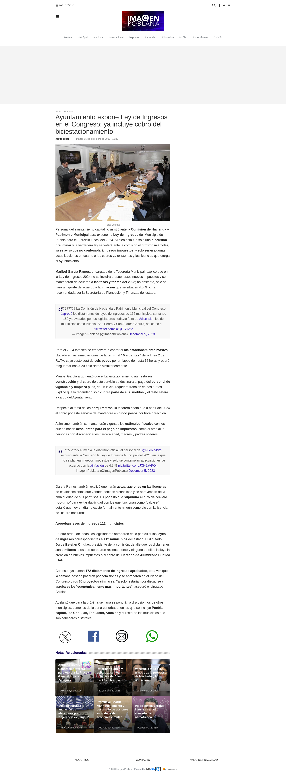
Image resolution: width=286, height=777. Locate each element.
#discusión (146, 319)
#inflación (97, 465)
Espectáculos (200, 37)
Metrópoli (83, 37)
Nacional (98, 37)
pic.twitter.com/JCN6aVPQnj (138, 465)
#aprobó (66, 313)
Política (68, 37)
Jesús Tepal (62, 138)
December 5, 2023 (142, 334)
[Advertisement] (143, 75)
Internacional (116, 37)
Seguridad (150, 37)
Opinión (218, 37)
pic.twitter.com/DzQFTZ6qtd (113, 329)
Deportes (134, 37)
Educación (168, 37)
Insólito (183, 37)
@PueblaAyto (152, 450)
